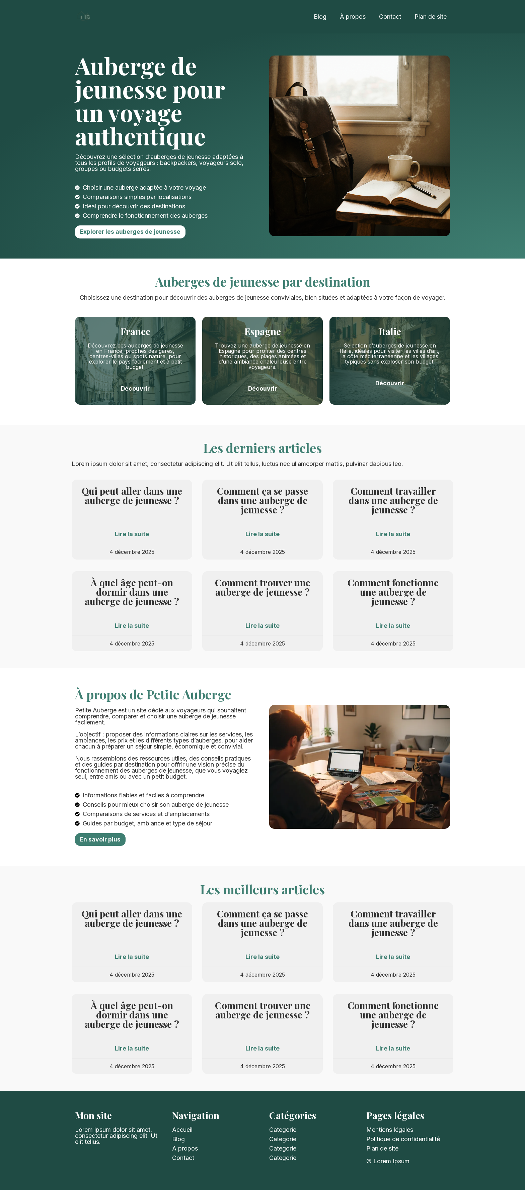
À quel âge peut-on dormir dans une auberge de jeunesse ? (132, 591)
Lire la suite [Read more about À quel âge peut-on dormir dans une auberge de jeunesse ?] (132, 626)
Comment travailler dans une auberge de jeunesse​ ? (393, 500)
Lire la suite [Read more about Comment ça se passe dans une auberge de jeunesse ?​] (262, 534)
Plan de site (431, 16)
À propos (353, 16)
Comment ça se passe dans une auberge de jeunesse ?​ (262, 500)
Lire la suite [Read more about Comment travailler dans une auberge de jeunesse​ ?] (393, 534)
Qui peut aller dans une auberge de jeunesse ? (132, 495)
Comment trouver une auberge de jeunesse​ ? (262, 587)
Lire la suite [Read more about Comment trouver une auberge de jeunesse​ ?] (262, 626)
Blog (320, 16)
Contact (390, 16)
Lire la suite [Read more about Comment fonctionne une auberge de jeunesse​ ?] (393, 626)
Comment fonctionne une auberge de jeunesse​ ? (393, 591)
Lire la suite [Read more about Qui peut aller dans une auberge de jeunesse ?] (132, 534)
